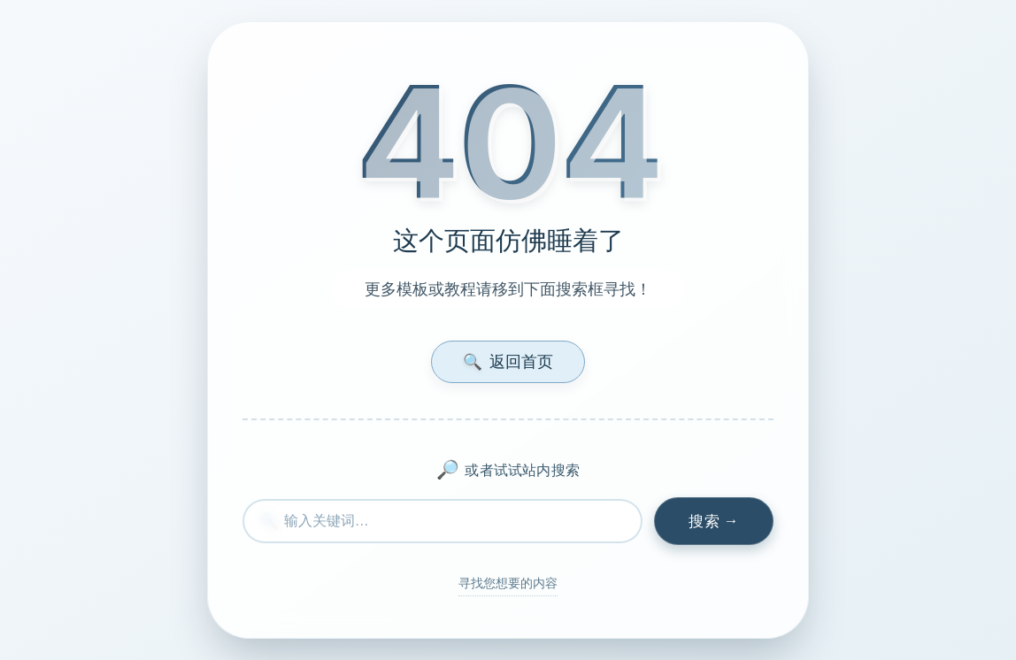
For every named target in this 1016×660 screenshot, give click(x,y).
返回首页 (508, 361)
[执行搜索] (714, 521)
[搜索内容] (442, 521)
